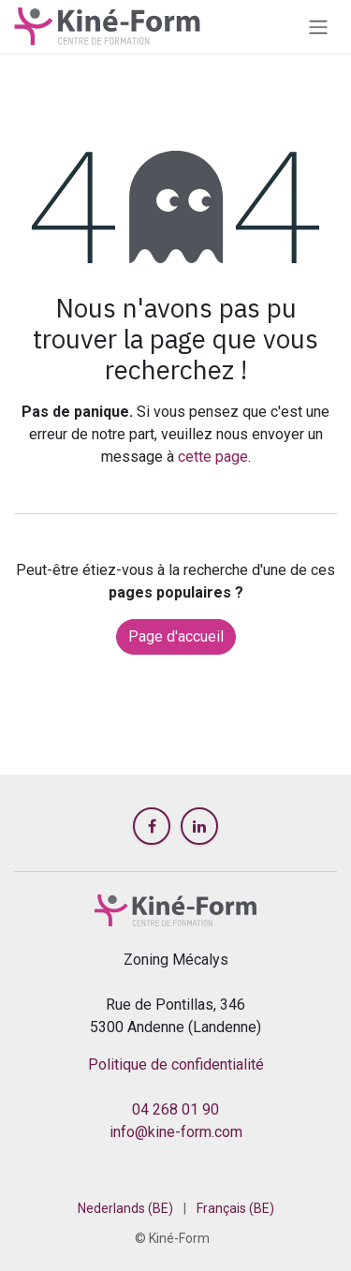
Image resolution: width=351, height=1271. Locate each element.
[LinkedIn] (199, 826)
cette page (213, 457)
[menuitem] (125, 1208)
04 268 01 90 (175, 1109)
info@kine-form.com (176, 1132)
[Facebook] (151, 826)
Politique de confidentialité (176, 1064)
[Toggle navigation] (318, 26)
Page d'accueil (176, 636)
